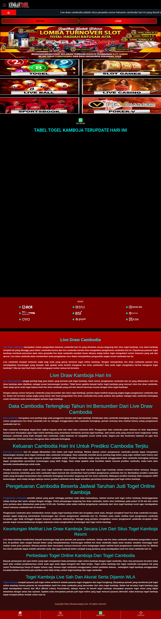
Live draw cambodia (13, 347)
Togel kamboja (10, 582)
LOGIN (118, 21)
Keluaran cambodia (13, 452)
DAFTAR (40, 21)
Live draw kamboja (12, 381)
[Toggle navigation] (4, 5)
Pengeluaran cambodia (14, 498)
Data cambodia (10, 418)
